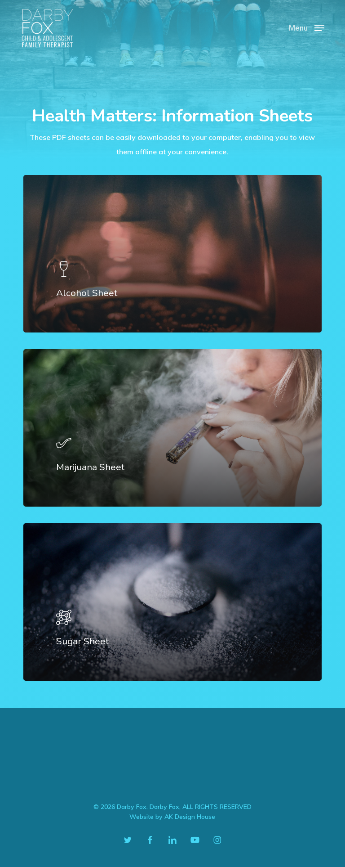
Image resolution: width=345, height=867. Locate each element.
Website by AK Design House (172, 817)
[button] (306, 27)
